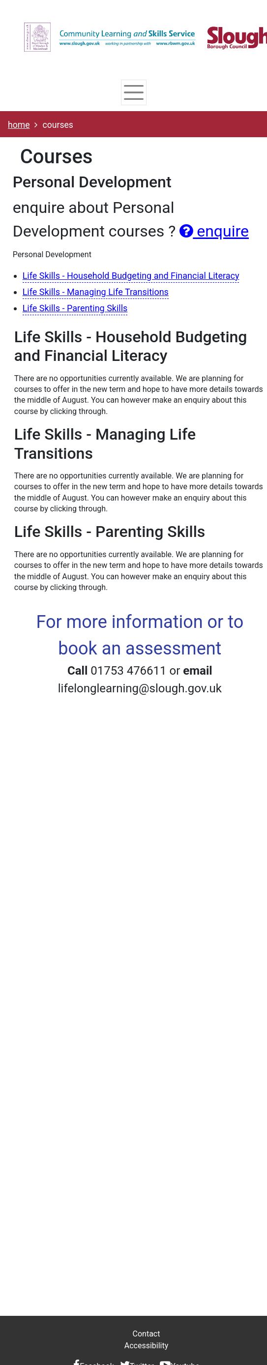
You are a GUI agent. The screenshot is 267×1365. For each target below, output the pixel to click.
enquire (214, 231)
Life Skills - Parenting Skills (75, 308)
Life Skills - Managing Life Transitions (96, 292)
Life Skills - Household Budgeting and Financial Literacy (131, 275)
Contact (146, 1333)
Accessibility (146, 1345)
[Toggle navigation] (133, 92)
